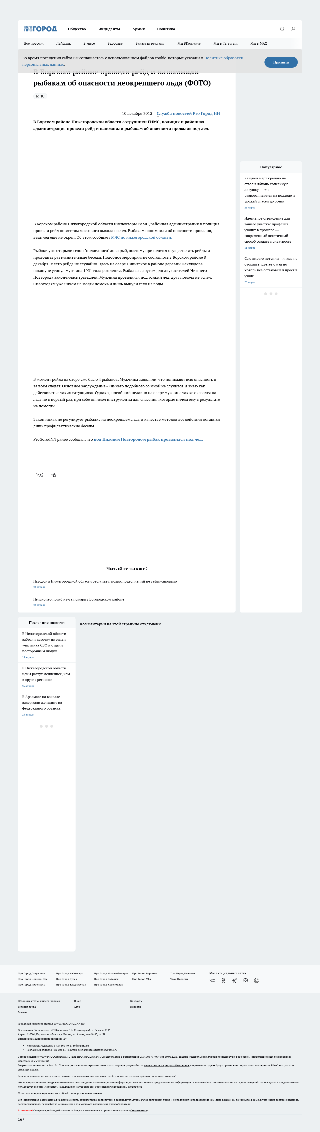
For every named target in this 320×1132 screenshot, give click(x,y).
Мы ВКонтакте (189, 43)
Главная (22, 1012)
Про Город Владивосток (71, 984)
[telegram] (55, 475)
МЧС (40, 96)
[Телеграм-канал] (234, 980)
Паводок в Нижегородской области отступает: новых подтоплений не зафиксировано (126, 584)
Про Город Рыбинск (106, 979)
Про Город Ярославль (31, 984)
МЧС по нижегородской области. (141, 237)
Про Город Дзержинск (31, 973)
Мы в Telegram (226, 43)
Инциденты (109, 29)
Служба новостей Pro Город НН (188, 113)
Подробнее (135, 1086)
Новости (135, 1006)
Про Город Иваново (182, 973)
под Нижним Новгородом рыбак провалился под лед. (148, 439)
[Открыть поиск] (282, 28)
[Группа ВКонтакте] (212, 980)
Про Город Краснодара (108, 984)
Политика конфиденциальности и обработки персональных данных (60, 1093)
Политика (166, 29)
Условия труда (27, 1006)
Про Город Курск (66, 979)
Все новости (34, 43)
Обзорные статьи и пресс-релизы (39, 1001)
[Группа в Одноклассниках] (223, 980)
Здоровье (115, 43)
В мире (89, 43)
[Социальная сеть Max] (256, 980)
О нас (77, 1001)
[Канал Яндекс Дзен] (245, 980)
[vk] (40, 475)
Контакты (136, 1001)
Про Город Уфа (141, 979)
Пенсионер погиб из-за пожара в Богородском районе (126, 602)
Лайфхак (63, 43)
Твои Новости (179, 979)
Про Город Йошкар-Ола (33, 979)
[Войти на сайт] (293, 28)
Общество (77, 29)
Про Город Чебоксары (69, 973)
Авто (77, 1006)
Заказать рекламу (150, 43)
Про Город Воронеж (144, 973)
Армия (138, 29)
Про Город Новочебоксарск (111, 973)
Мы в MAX (258, 43)
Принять (281, 62)
